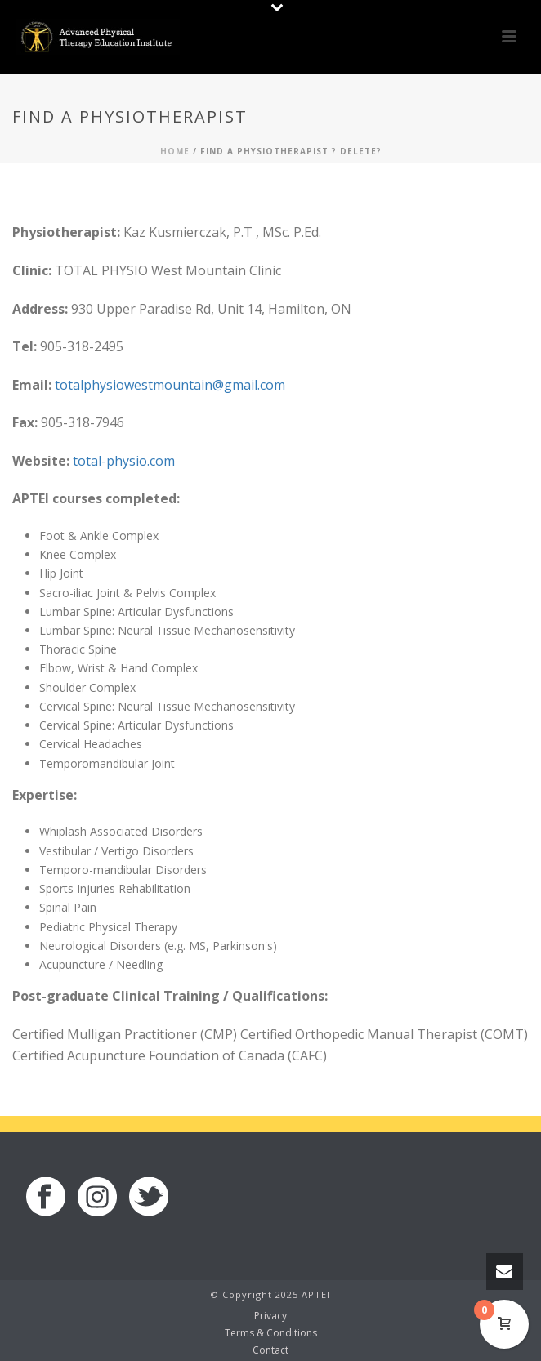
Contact (270, 1350)
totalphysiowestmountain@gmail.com (170, 385)
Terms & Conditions (271, 1333)
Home (175, 151)
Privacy (270, 1316)
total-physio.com (124, 461)
